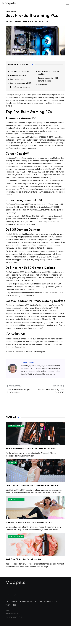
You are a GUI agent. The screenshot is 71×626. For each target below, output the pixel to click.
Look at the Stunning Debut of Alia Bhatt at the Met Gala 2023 (32, 485)
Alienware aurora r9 (18, 75)
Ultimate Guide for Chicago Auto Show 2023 (51, 390)
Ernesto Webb (21, 21)
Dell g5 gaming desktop (20, 87)
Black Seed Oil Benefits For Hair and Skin (23, 559)
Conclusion (42, 85)
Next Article (58, 386)
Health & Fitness (16, 500)
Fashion (12, 463)
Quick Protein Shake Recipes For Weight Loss (18, 390)
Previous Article (14, 386)
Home (9, 352)
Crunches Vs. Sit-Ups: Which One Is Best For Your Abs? (30, 522)
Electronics (11, 11)
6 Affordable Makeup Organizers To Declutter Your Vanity (31, 448)
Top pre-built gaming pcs (20, 71)
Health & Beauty (16, 426)
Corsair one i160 (17, 79)
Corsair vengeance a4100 (20, 83)
